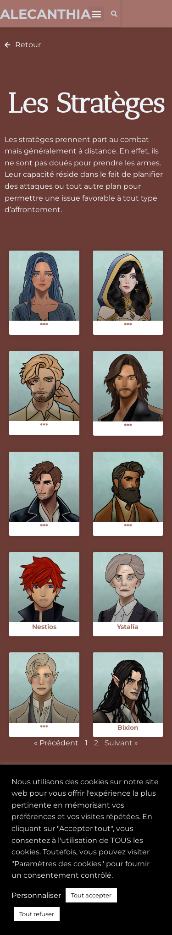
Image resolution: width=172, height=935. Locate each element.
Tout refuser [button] (36, 914)
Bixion (128, 727)
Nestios (44, 627)
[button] (96, 14)
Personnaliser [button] (36, 895)
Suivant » (121, 742)
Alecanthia (45, 14)
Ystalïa (128, 627)
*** (44, 325)
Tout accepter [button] (91, 895)
